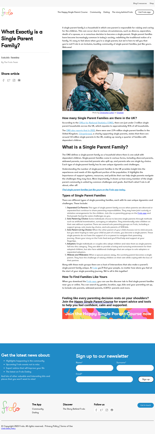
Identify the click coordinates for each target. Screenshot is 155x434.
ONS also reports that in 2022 (80, 130)
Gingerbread (85, 133)
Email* (79, 373)
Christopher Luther (107, 113)
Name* (79, 362)
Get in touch (145, 405)
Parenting (15, 57)
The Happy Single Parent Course (73, 12)
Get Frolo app (144, 12)
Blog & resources (140, 3)
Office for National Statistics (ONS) (96, 122)
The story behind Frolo (122, 12)
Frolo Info (5, 57)
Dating (106, 12)
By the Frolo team (9, 62)
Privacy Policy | (52, 426)
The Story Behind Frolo (74, 409)
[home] (16, 12)
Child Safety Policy (8, 428)
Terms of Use (66, 426)
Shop (152, 3)
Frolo (94, 267)
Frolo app (142, 213)
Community (95, 12)
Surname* (121, 362)
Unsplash (120, 113)
